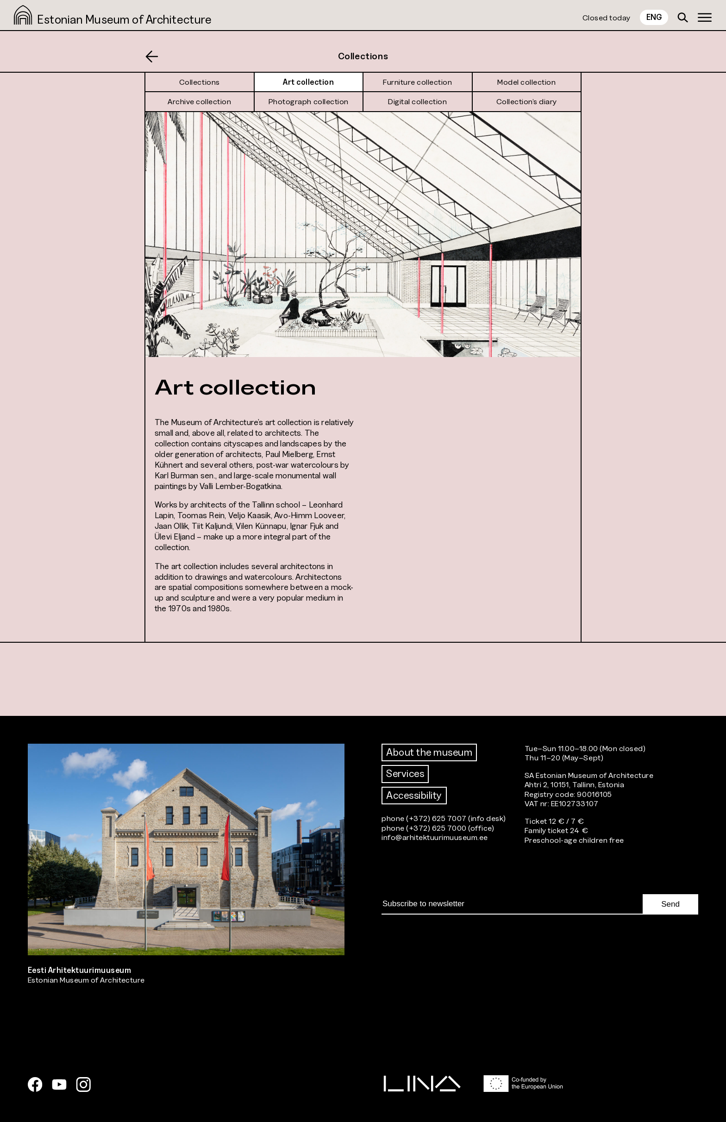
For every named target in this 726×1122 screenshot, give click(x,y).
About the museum (429, 752)
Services (405, 773)
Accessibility (414, 795)
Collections (363, 56)
